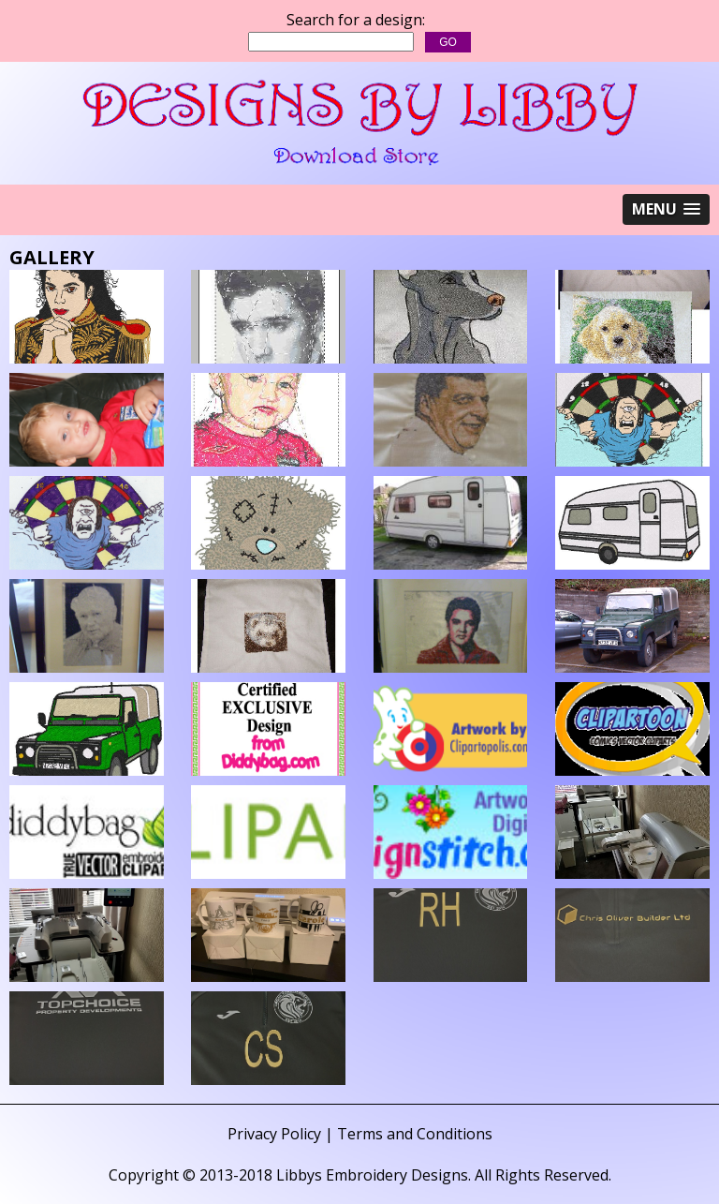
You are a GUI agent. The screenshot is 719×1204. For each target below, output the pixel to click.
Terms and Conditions (414, 1133)
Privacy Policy (274, 1133)
